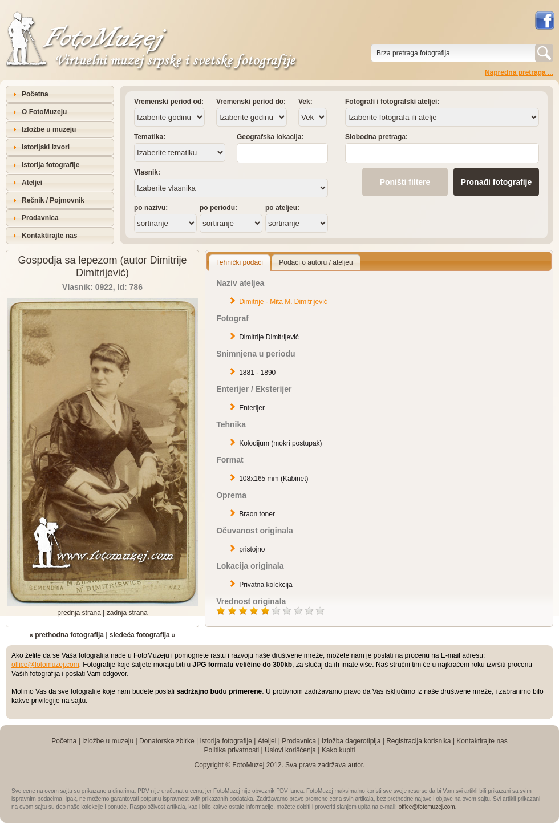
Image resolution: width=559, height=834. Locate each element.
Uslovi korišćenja (290, 750)
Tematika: (149, 137)
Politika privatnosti (231, 750)
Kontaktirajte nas (49, 236)
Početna (35, 94)
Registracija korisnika (418, 741)
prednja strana (79, 613)
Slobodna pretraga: (376, 137)
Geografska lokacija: (270, 137)
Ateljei (32, 183)
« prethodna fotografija (66, 635)
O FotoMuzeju (44, 112)
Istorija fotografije (50, 165)
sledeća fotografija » (143, 635)
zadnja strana (127, 613)
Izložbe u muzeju (49, 129)
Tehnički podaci (239, 262)
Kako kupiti (338, 750)
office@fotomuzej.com (45, 665)
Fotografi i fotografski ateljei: (392, 102)
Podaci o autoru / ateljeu (316, 262)
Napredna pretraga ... (519, 72)
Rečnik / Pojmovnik (53, 200)
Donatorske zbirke (167, 741)
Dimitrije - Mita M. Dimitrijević (283, 302)
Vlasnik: (147, 172)
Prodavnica (40, 218)
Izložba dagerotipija (351, 741)
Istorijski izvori (46, 147)
